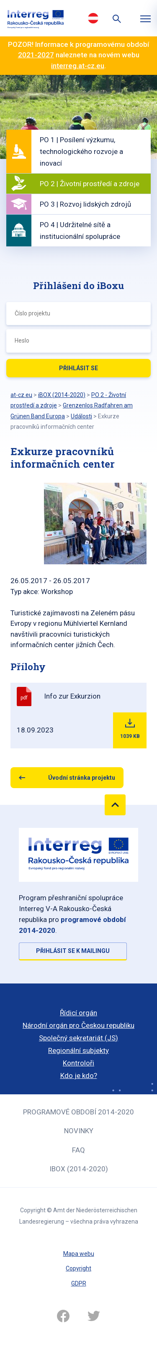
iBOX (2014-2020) (78, 1169)
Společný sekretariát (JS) (78, 1038)
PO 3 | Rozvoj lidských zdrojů (85, 204)
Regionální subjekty (78, 1050)
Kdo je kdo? (78, 1075)
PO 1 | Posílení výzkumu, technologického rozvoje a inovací (81, 151)
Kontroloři (78, 1063)
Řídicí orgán (78, 1013)
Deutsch (93, 18)
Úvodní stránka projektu (81, 777)
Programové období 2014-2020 (78, 1112)
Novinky (78, 1131)
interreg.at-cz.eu (77, 65)
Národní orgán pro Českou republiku (78, 1025)
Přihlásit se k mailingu (73, 951)
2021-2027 (36, 55)
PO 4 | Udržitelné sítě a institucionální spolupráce (80, 230)
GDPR (78, 1283)
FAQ (78, 1150)
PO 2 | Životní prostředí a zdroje (89, 183)
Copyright (78, 1268)
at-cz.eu (21, 395)
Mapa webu (78, 1253)
